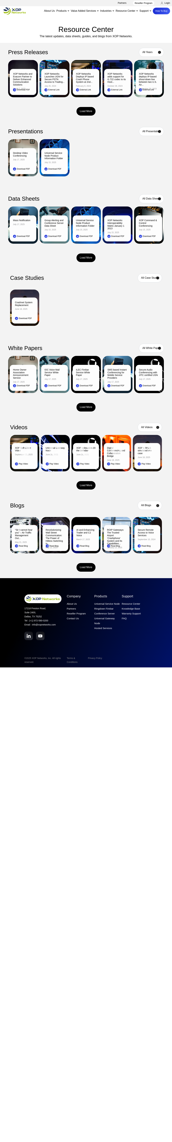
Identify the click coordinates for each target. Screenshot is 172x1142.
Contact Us (73, 618)
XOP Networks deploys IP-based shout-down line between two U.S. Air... (148, 79)
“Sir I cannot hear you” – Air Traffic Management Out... (23, 534)
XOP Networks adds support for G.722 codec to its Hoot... (116, 78)
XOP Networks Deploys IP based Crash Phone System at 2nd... (85, 78)
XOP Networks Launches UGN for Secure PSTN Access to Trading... (54, 78)
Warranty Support (131, 613)
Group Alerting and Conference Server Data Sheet (54, 223)
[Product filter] (151, 131)
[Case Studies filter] (150, 277)
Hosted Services (103, 628)
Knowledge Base (131, 608)
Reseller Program (143, 3)
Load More (86, 111)
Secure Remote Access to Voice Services (146, 533)
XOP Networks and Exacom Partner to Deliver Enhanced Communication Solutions (22, 79)
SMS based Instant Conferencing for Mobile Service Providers (117, 373)
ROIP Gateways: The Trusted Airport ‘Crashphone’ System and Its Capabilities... (115, 537)
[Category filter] (150, 505)
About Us (49, 10)
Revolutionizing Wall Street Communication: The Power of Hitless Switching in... (54, 537)
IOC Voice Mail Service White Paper (52, 372)
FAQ (124, 618)
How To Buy (161, 11)
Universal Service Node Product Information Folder (53, 156)
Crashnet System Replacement (23, 303)
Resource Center (131, 603)
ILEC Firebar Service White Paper (83, 372)
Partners (122, 3)
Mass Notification (21, 220)
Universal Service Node (107, 603)
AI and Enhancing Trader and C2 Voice (85, 533)
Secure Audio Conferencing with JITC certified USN (148, 372)
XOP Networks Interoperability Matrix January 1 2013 (115, 224)
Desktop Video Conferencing (20, 154)
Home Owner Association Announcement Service (20, 373)
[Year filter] (151, 52)
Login (165, 3)
